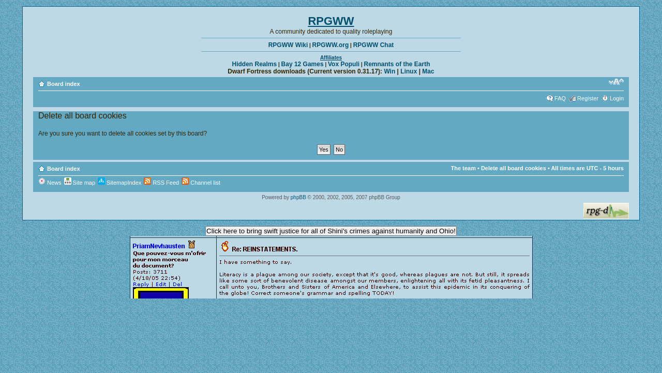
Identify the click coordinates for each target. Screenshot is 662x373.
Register (587, 98)
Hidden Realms (254, 64)
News (50, 183)
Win (389, 71)
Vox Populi (343, 64)
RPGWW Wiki (288, 45)
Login (617, 98)
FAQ (560, 98)
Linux (408, 71)
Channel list (201, 183)
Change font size (616, 81)
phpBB (298, 197)
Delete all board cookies (513, 168)
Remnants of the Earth (397, 64)
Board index (63, 84)
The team (463, 168)
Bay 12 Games (302, 64)
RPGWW (331, 20)
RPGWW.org (330, 45)
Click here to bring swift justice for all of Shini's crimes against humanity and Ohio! (331, 231)
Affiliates (331, 58)
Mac (428, 71)
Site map (79, 183)
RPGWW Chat (373, 45)
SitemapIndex (119, 183)
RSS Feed (161, 183)
